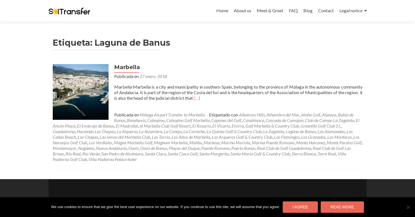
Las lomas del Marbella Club (125, 137)
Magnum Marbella (171, 142)
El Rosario (201, 125)
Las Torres (161, 137)
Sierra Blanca (304, 153)
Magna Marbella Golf (133, 142)
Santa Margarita (214, 153)
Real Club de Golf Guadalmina (284, 148)
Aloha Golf (310, 114)
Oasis (133, 148)
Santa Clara (155, 153)
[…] (197, 98)
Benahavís (136, 120)
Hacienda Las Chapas (96, 131)
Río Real (73, 153)
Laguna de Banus (301, 131)
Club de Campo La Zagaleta (329, 120)
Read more (342, 207)
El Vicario (221, 125)
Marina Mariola (235, 142)
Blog (308, 10)
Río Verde (91, 153)
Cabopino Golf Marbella (188, 120)
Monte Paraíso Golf (344, 142)
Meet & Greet (270, 10)
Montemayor (64, 148)
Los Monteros (339, 137)
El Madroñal (127, 125)
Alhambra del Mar (283, 114)
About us (242, 10)
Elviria (238, 125)
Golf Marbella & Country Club (272, 125)
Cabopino (156, 120)
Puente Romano (215, 148)
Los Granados (313, 137)
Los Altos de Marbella (191, 137)
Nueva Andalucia (111, 148)
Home (222, 10)
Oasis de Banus (153, 148)
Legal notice (351, 10)
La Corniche (194, 131)
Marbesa (212, 142)
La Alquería (127, 131)
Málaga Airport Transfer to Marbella (172, 114)
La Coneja (173, 131)
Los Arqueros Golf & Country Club (242, 137)
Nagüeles (86, 148)
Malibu (195, 142)
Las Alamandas (331, 131)
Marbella (127, 67)
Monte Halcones (310, 142)
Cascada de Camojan (284, 120)
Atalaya (329, 114)
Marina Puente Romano (273, 142)
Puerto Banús (243, 148)
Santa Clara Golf (183, 153)
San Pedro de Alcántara (122, 153)
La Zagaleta (273, 131)
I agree (300, 207)
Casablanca (253, 120)
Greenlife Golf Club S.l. (321, 125)
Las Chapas (88, 137)
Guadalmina (64, 131)
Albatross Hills (252, 114)
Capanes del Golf (226, 120)
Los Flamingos (286, 137)
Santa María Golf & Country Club (260, 153)
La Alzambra (150, 131)
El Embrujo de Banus (95, 125)
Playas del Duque (184, 148)
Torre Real (327, 153)
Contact (326, 10)
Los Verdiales (100, 142)
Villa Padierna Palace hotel (112, 159)
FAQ (293, 10)
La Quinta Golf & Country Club (234, 131)
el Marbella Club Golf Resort (165, 125)
